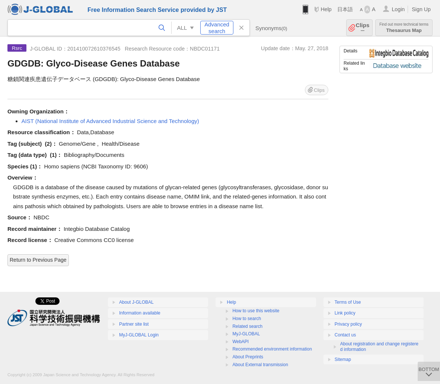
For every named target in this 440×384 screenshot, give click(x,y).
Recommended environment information (272, 349)
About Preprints (247, 356)
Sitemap (343, 359)
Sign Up (421, 9)
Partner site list (134, 324)
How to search (246, 318)
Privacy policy (348, 324)
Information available (139, 313)
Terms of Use (348, 302)
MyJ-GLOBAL (246, 333)
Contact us (345, 335)
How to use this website (255, 310)
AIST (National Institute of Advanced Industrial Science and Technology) (110, 121)
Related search (247, 326)
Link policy (345, 313)
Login (398, 9)
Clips (363, 27)
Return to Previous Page (38, 260)
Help (326, 9)
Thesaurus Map (403, 27)
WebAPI (240, 341)
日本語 (345, 9)
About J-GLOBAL (136, 302)
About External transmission (260, 364)
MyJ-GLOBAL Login (139, 335)
